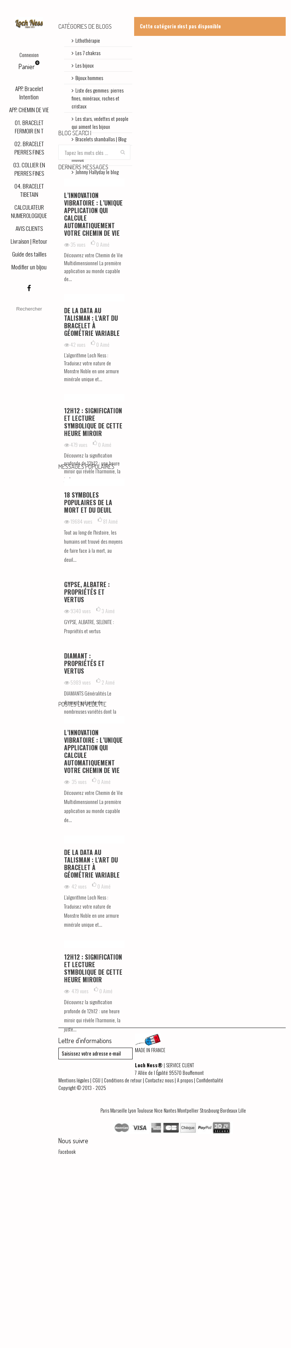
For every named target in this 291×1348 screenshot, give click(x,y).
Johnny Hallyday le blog (97, 172)
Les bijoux (84, 65)
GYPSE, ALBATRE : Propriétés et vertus (87, 692)
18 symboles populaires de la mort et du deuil (88, 603)
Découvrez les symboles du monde (98, 155)
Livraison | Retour (29, 241)
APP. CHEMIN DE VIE (29, 109)
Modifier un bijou (29, 267)
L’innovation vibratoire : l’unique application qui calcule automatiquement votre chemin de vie (93, 283)
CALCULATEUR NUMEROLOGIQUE (29, 211)
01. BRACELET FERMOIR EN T (29, 126)
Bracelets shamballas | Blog (100, 139)
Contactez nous (159, 1253)
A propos (185, 1253)
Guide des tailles (29, 254)
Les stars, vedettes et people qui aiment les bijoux (100, 122)
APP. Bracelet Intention (29, 92)
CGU (96, 1253)
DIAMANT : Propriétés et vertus (84, 764)
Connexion (29, 55)
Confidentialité (209, 1253)
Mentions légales (73, 1253)
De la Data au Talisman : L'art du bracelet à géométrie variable (92, 391)
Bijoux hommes (89, 78)
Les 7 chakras (87, 53)
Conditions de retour (123, 1253)
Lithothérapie (87, 40)
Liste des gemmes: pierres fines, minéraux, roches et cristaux (98, 98)
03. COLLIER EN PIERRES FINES (29, 169)
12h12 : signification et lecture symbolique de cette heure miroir (93, 491)
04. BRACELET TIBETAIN (29, 190)
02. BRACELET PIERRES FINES (29, 147)
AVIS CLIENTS (29, 228)
